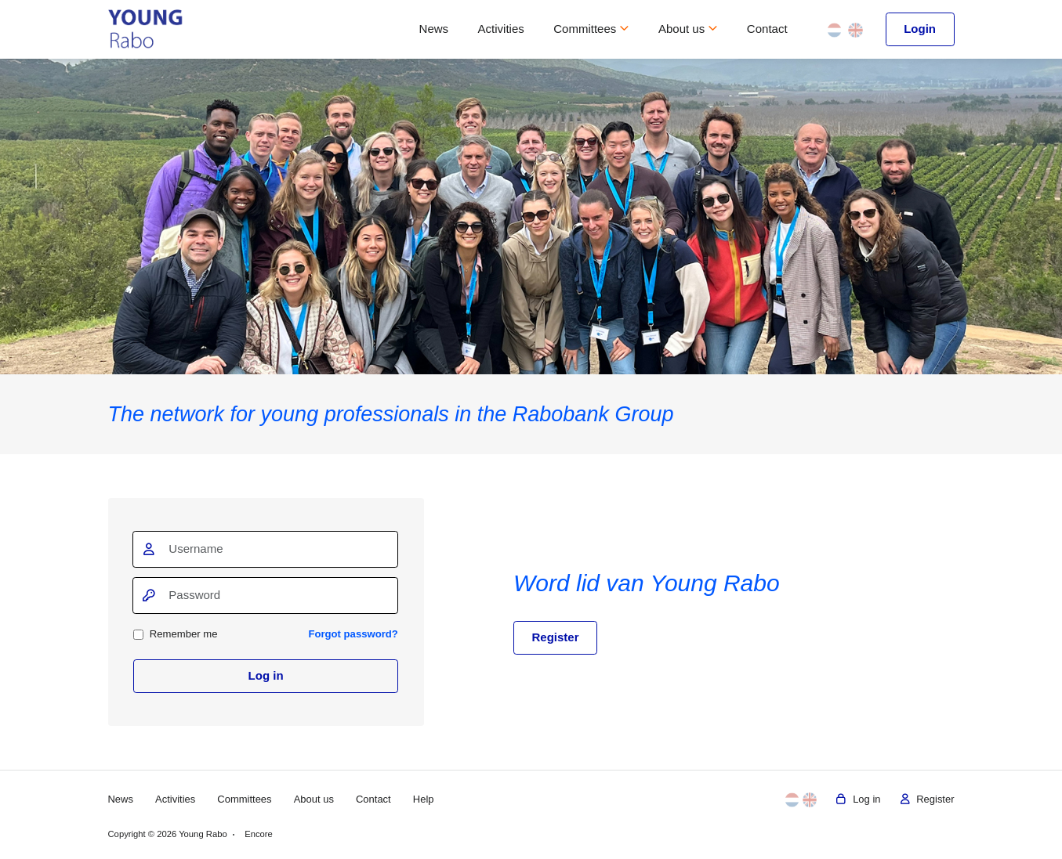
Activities (501, 28)
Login (920, 28)
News (434, 28)
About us (687, 28)
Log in (266, 675)
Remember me (175, 634)
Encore (259, 834)
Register (555, 637)
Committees (591, 28)
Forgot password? (352, 634)
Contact (767, 28)
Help (426, 799)
